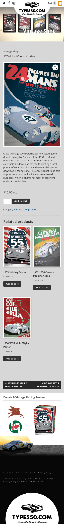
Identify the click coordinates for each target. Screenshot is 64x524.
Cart (52, 3)
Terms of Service (29, 481)
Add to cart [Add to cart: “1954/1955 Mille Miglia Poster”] (12, 358)
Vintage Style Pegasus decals (48, 385)
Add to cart (20, 201)
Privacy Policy (44, 472)
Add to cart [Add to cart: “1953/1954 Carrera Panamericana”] (41, 287)
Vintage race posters (25, 209)
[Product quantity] (7, 201)
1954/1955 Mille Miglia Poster (16, 385)
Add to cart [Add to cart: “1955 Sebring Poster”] (12, 283)
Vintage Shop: (11, 51)
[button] (55, 67)
